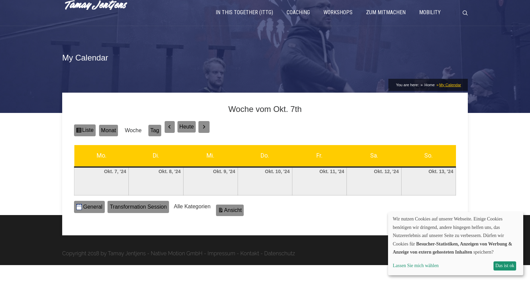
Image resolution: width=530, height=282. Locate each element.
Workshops (338, 22)
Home (429, 102)
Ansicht (234, 226)
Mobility (430, 22)
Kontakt (249, 270)
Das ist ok (504, 265)
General (89, 224)
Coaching (298, 22)
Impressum (221, 270)
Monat (108, 147)
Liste (89, 148)
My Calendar (450, 102)
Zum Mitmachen (386, 22)
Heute (186, 144)
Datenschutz (279, 270)
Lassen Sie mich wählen (416, 265)
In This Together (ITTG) (244, 22)
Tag (154, 147)
